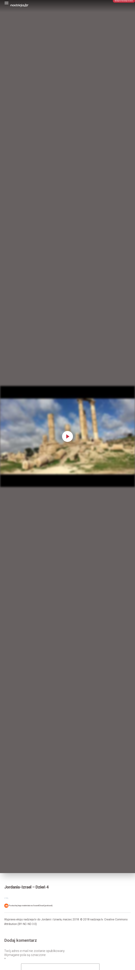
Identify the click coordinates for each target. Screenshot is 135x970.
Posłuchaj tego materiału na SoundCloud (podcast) (28, 906)
